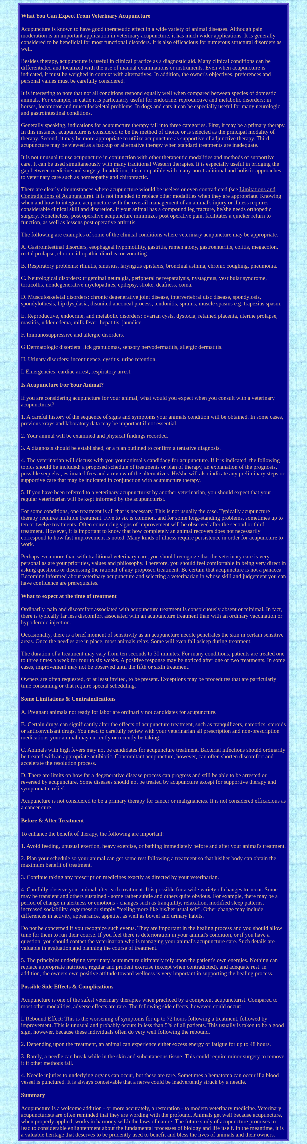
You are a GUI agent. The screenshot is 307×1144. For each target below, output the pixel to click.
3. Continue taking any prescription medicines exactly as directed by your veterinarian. (120, 877)
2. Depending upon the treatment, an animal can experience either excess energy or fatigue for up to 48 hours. (146, 1044)
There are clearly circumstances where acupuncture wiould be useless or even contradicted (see (130, 189)
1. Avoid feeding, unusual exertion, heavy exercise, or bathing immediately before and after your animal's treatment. (153, 846)
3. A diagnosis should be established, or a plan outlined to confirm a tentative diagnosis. (121, 448)
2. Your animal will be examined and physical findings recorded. (94, 435)
